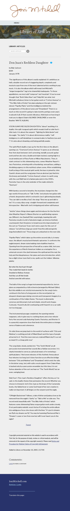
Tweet (28, 425)
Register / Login (15, 484)
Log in (11, 464)
